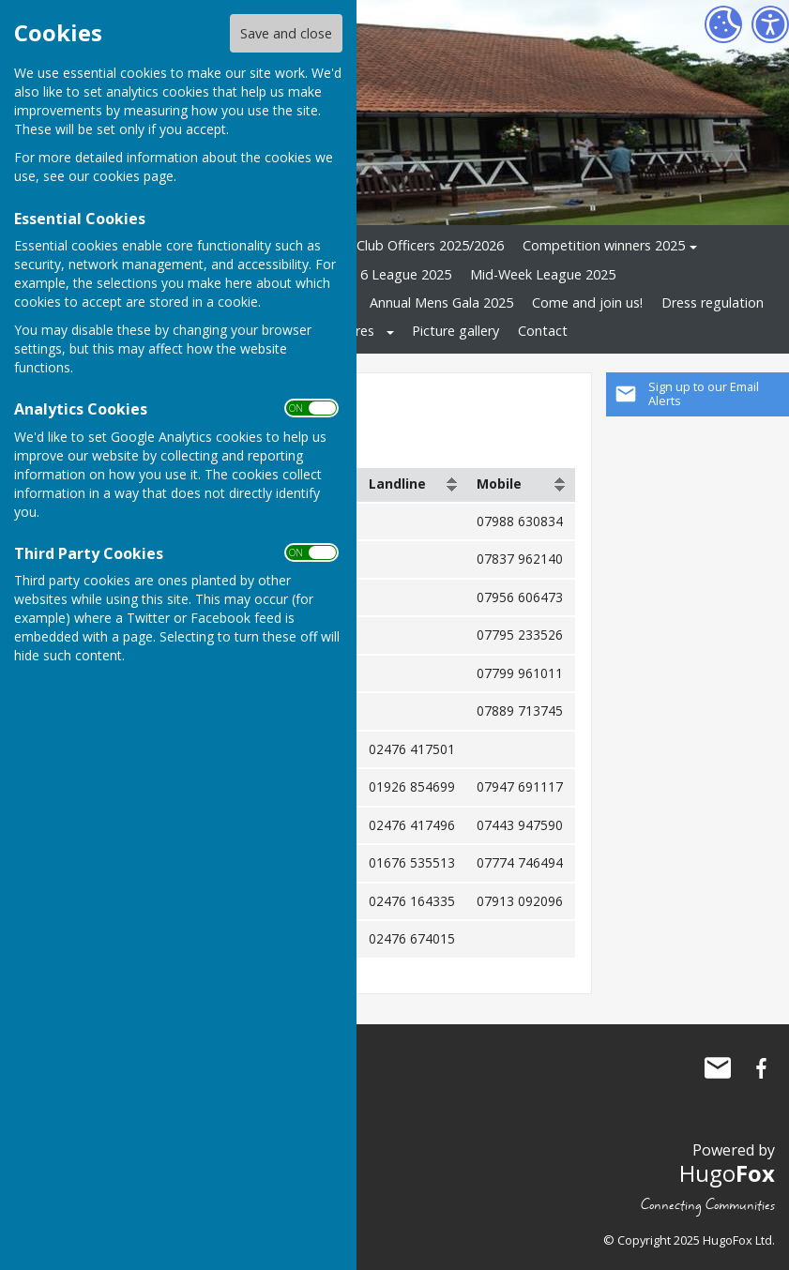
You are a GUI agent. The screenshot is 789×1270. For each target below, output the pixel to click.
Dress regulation (712, 302)
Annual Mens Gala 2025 (441, 302)
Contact (543, 331)
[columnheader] (413, 485)
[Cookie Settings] (723, 24)
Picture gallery (455, 331)
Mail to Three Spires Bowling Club (718, 1068)
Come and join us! (587, 302)
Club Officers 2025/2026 (430, 245)
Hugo (727, 1172)
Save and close (286, 33)
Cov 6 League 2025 (392, 274)
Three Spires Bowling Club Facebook (761, 1068)
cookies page (133, 176)
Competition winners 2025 (604, 245)
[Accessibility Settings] (770, 24)
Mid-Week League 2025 (542, 274)
